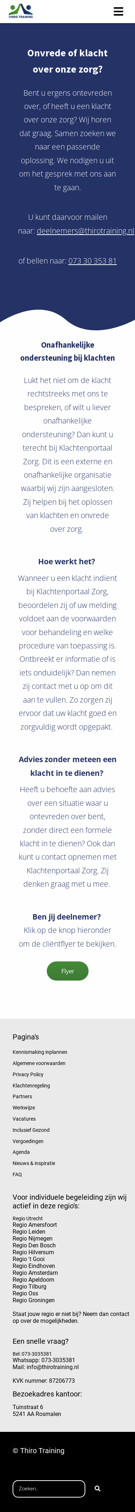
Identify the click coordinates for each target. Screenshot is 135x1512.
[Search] (98, 1489)
